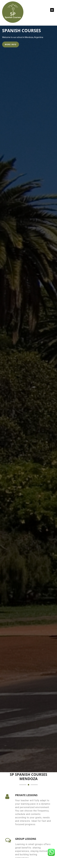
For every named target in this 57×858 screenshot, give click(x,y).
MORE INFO (10, 44)
